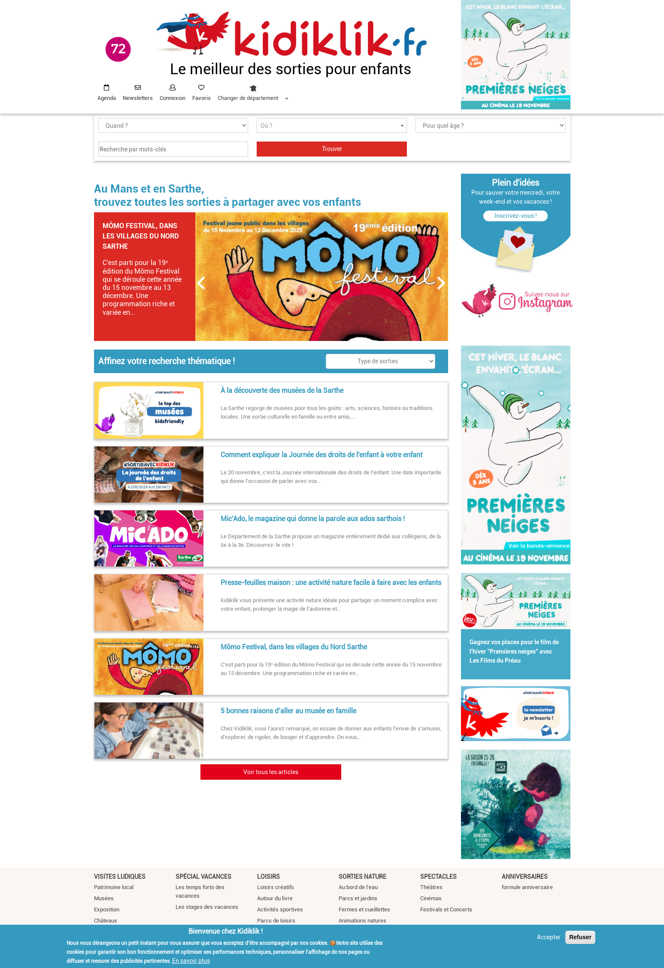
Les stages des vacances (207, 907)
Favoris (201, 98)
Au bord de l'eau (358, 887)
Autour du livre (275, 898)
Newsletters (138, 98)
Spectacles (438, 876)
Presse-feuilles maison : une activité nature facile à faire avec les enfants (331, 583)
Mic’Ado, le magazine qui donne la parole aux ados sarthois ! (313, 519)
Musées (104, 898)
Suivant (441, 283)
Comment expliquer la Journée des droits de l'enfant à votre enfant (321, 455)
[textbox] (331, 125)
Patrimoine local (113, 887)
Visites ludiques (120, 876)
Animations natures (362, 920)
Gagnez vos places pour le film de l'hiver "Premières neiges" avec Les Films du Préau (514, 651)
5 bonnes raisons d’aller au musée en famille (288, 711)
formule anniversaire (527, 887)
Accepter (549, 937)
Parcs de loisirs (276, 920)
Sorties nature (362, 876)
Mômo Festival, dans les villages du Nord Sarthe (141, 236)
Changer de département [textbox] (248, 98)
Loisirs (268, 876)
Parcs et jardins (358, 898)
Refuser (580, 937)
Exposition (106, 909)
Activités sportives (280, 909)
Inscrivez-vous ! (515, 215)
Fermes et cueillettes (364, 909)
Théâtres (431, 887)
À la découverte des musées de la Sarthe (282, 390)
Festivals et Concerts (446, 909)
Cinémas (431, 898)
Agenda (106, 98)
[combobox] (252, 90)
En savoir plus (191, 960)
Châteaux (105, 920)
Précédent (201, 283)
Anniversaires (525, 876)
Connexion (172, 98)
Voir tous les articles (270, 772)
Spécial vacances (203, 876)
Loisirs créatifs (275, 887)
